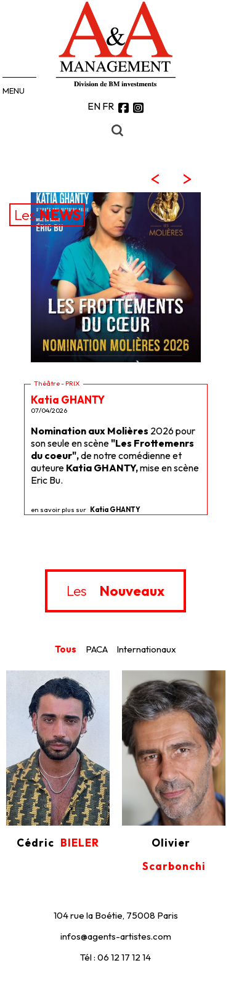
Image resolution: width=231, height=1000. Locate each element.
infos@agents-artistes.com (115, 936)
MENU (13, 91)
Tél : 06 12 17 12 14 (115, 957)
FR (108, 106)
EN (93, 106)
